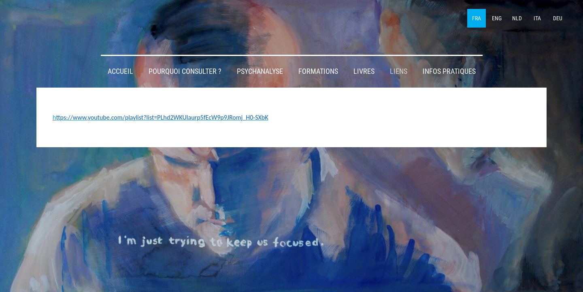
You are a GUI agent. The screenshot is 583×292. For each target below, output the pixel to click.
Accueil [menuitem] (120, 71)
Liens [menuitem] (398, 71)
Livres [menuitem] (363, 71)
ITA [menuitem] (537, 18)
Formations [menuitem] (318, 71)
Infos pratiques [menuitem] (449, 71)
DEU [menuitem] (557, 18)
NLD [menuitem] (517, 18)
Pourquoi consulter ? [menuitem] (185, 71)
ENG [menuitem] (497, 18)
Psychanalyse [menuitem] (260, 71)
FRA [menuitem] (476, 18)
